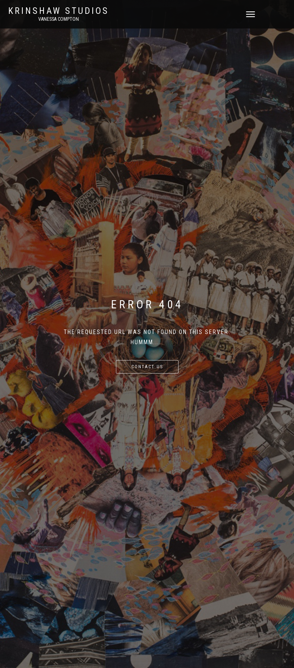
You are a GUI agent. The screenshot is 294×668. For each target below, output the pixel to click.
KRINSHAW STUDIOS (58, 11)
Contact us (147, 366)
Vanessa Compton (58, 19)
